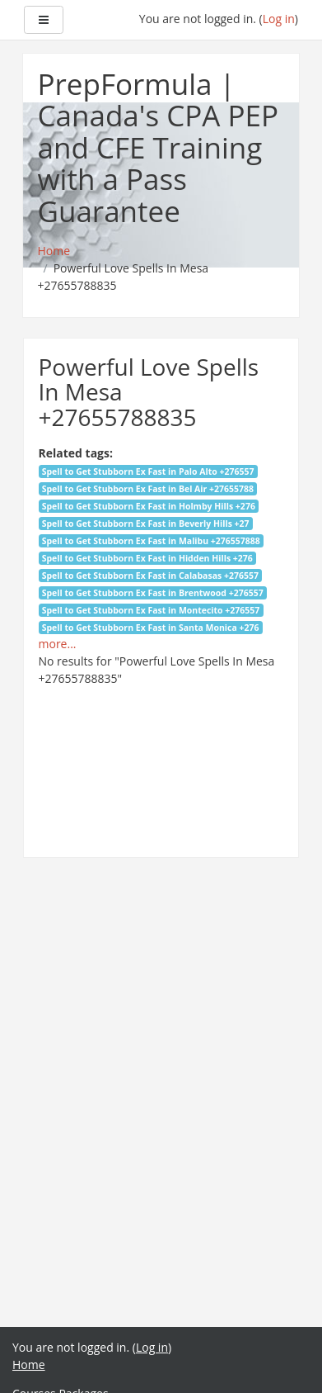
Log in (279, 18)
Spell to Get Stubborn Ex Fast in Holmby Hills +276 (148, 506)
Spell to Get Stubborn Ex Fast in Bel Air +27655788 (148, 489)
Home (28, 1364)
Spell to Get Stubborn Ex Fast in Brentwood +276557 (153, 593)
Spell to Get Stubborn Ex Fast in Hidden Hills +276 (147, 558)
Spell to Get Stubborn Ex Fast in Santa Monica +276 (150, 627)
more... (58, 643)
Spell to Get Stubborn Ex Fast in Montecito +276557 (151, 610)
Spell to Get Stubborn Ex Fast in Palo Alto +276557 (148, 471)
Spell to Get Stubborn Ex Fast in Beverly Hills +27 (146, 523)
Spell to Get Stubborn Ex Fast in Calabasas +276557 (150, 575)
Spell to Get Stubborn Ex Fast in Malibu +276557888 (151, 541)
